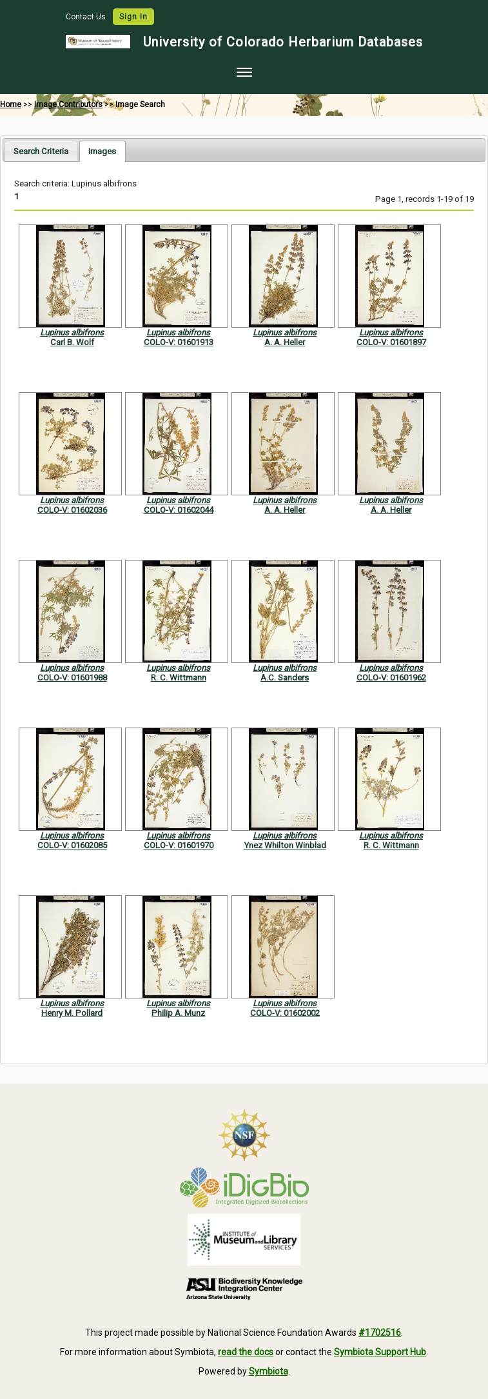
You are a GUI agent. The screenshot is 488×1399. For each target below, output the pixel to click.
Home (10, 104)
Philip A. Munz (178, 1013)
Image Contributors (68, 104)
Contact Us (87, 16)
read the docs (245, 1352)
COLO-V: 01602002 (285, 1013)
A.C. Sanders (284, 677)
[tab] (41, 151)
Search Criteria (41, 151)
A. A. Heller (284, 342)
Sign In (133, 16)
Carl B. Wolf (72, 342)
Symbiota (268, 1371)
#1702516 (379, 1332)
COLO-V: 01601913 (178, 342)
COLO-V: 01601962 (391, 677)
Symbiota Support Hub (380, 1352)
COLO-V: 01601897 (391, 342)
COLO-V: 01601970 (178, 845)
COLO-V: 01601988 (72, 677)
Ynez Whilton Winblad (285, 845)
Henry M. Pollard (71, 1013)
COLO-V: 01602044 (178, 510)
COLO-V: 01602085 (72, 845)
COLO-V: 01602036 (72, 510)
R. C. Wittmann (178, 677)
